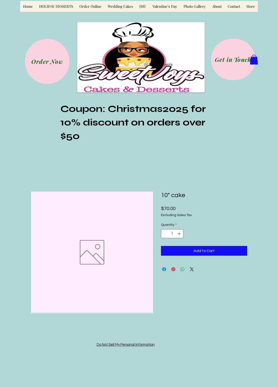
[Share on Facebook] (164, 269)
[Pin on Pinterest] (173, 269)
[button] (254, 60)
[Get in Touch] (233, 59)
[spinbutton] (172, 233)
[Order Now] (47, 61)
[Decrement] (165, 233)
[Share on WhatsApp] (182, 269)
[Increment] (180, 233)
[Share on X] (192, 269)
